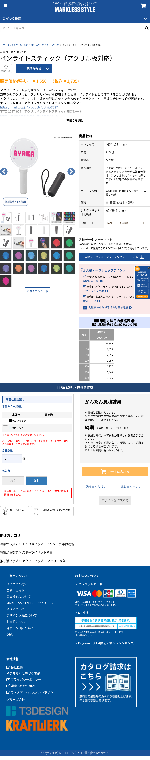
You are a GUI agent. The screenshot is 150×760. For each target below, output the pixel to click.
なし (37, 480)
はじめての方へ (17, 584)
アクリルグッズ (51, 45)
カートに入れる (115, 471)
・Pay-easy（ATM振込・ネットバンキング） (105, 643)
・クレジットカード (88, 584)
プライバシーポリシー (23, 679)
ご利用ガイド (15, 590)
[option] (37, 171)
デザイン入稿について (21, 615)
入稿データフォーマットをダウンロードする (114, 257)
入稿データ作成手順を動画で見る (108, 307)
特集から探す (9, 544)
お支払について (17, 621)
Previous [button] (4, 171)
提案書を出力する (132, 486)
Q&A (9, 634)
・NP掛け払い (84, 612)
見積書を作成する (97, 486)
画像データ (89, 301)
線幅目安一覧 (91, 281)
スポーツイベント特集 (37, 552)
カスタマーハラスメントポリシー (31, 692)
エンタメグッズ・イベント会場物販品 (48, 544)
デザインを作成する (115, 500)
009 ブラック (17, 420)
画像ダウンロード (37, 291)
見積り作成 (33, 68)
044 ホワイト (17, 427)
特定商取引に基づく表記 (23, 673)
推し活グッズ (37, 45)
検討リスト (6, 68)
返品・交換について (20, 628)
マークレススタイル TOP (15, 45)
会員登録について (18, 596)
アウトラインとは (93, 291)
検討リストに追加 (13, 511)
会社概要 (14, 667)
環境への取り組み (20, 685)
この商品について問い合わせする (52, 511)
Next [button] (71, 171)
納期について (15, 609)
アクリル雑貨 (56, 561)
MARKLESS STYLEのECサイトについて (33, 602)
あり (13, 480)
